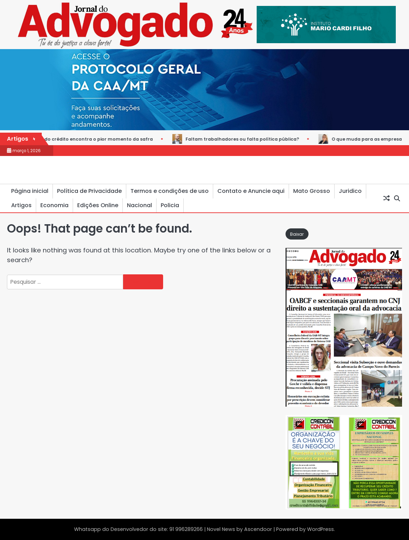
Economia (54, 205)
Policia (170, 205)
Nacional (139, 205)
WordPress (320, 529)
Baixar (297, 234)
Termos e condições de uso (169, 191)
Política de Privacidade (89, 191)
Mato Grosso (311, 191)
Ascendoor (258, 529)
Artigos (21, 205)
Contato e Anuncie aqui (250, 191)
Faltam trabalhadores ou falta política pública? (245, 139)
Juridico (350, 191)
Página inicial (29, 191)
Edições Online (97, 205)
